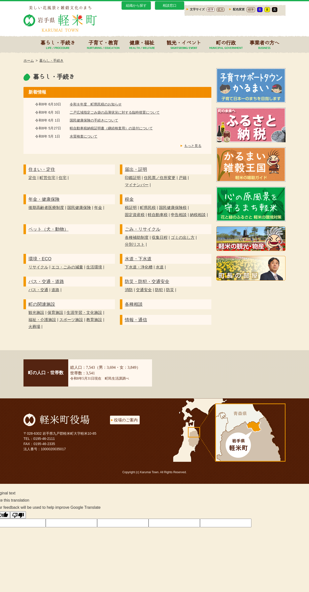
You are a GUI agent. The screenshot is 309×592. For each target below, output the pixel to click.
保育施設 (55, 312)
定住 (32, 178)
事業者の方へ (264, 42)
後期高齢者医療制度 (46, 207)
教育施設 (94, 320)
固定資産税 (135, 215)
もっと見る (192, 146)
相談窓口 (170, 5)
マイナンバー (137, 185)
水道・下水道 (138, 258)
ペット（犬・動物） (48, 229)
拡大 (220, 9)
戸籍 (183, 178)
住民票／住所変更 (160, 178)
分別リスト (135, 244)
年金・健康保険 (44, 199)
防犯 (159, 290)
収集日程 (160, 237)
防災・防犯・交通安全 (147, 281)
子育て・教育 (103, 42)
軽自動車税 (158, 215)
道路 (55, 290)
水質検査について (83, 136)
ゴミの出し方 (183, 237)
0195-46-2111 (44, 439)
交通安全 (144, 290)
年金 (98, 207)
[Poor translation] (18, 515)
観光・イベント (184, 42)
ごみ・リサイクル (142, 229)
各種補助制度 (137, 237)
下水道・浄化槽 (139, 267)
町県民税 (148, 207)
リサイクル (38, 267)
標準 (211, 9)
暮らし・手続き (58, 42)
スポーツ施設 (71, 320)
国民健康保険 (79, 207)
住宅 (62, 178)
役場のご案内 (126, 420)
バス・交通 (38, 290)
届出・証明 (136, 169)
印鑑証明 (133, 178)
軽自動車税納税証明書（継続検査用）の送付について (111, 128)
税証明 (131, 207)
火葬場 (34, 327)
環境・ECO (39, 258)
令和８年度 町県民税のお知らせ (96, 104)
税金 (129, 199)
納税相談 (198, 215)
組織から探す (136, 5)
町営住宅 (47, 178)
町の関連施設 (41, 304)
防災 (170, 290)
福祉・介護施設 (42, 320)
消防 (129, 290)
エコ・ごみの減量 (67, 267)
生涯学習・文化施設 (84, 312)
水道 (160, 267)
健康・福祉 (142, 42)
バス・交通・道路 (46, 281)
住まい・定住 (41, 169)
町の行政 (226, 42)
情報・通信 (136, 319)
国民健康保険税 (173, 207)
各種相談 (134, 304)
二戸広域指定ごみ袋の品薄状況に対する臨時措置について (115, 112)
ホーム (28, 60)
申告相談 (179, 215)
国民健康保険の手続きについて (94, 120)
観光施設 (36, 312)
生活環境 (94, 267)
